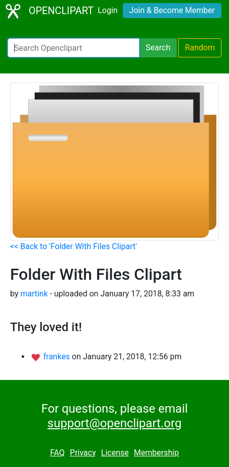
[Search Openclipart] (73, 47)
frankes (57, 356)
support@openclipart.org (114, 423)
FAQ (57, 452)
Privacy (83, 452)
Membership (156, 452)
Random (200, 47)
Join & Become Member (172, 10)
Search (157, 47)
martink (34, 293)
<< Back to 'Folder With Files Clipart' (73, 246)
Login (107, 10)
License (115, 452)
